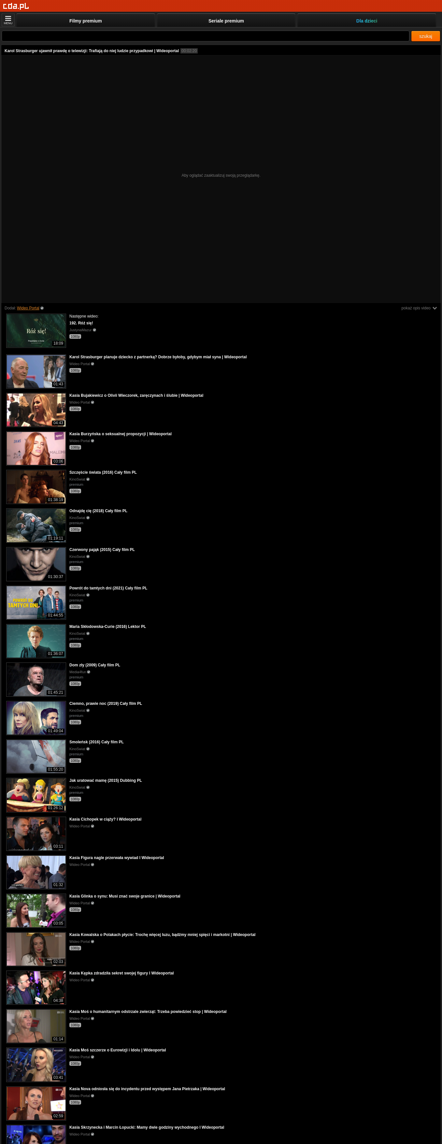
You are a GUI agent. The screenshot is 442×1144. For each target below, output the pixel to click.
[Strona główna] (16, 6)
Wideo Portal (28, 308)
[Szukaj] (205, 36)
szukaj (425, 36)
